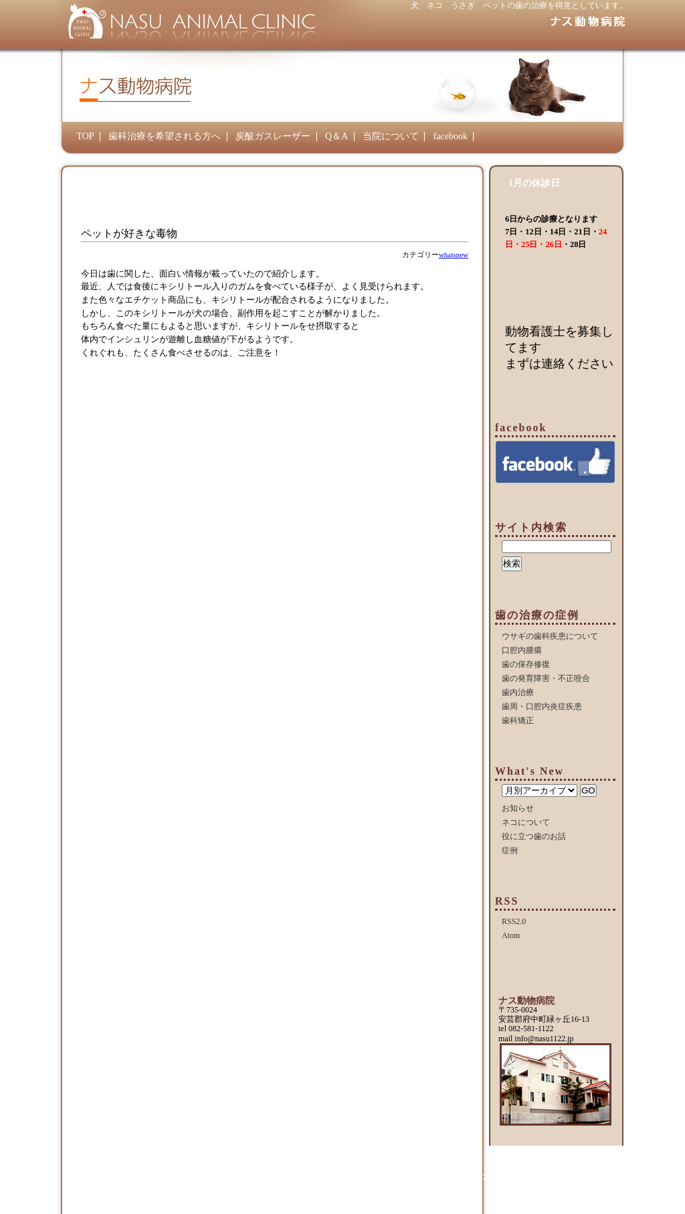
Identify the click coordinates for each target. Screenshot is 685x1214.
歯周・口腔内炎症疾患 (542, 706)
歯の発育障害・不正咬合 (546, 678)
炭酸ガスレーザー (272, 136)
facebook (450, 136)
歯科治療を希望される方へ (164, 136)
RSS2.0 (514, 921)
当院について (391, 136)
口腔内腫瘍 (522, 650)
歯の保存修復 (526, 664)
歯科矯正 (518, 720)
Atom (511, 935)
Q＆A (336, 136)
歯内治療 (518, 692)
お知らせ (518, 808)
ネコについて (526, 822)
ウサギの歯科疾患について (550, 636)
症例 (510, 850)
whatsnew (453, 254)
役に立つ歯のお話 (534, 836)
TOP (85, 136)
